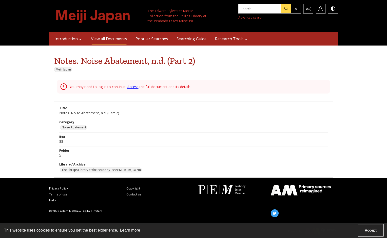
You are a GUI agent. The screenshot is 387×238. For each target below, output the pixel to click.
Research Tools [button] (232, 39)
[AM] (301, 190)
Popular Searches (151, 39)
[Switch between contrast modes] (333, 8)
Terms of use (58, 194)
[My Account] (320, 8)
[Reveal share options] (308, 8)
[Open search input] (296, 8)
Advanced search (250, 17)
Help (52, 200)
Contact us (133, 194)
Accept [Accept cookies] (371, 230)
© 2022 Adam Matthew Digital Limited (75, 211)
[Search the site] (260, 8)
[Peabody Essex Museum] (228, 189)
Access (132, 86)
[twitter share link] (275, 213)
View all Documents (109, 39)
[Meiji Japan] (93, 16)
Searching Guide (191, 39)
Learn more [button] (130, 230)
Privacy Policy (58, 188)
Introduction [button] (69, 39)
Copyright (133, 188)
